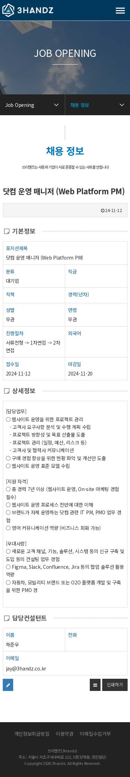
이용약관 (64, 733)
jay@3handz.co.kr (26, 668)
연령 (72, 309)
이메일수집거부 (95, 733)
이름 (10, 634)
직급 (72, 271)
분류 (10, 271)
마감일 (74, 364)
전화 (72, 634)
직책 (10, 294)
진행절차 (15, 333)
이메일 (12, 657)
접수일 (12, 364)
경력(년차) (78, 294)
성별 (10, 309)
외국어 (74, 333)
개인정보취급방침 (32, 733)
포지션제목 (17, 248)
